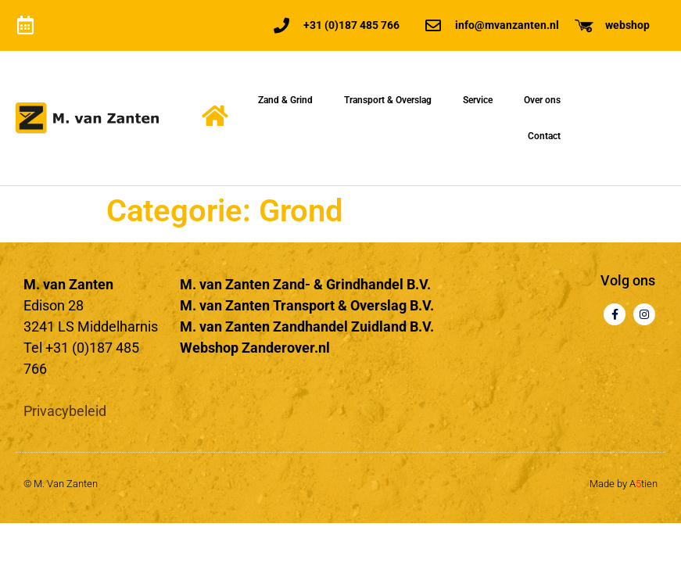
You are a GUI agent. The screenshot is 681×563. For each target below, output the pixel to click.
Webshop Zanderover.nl (255, 347)
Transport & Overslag (388, 100)
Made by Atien (624, 483)
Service (478, 100)
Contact (544, 136)
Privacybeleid (64, 411)
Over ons (542, 100)
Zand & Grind (285, 100)
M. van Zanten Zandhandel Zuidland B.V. (307, 326)
